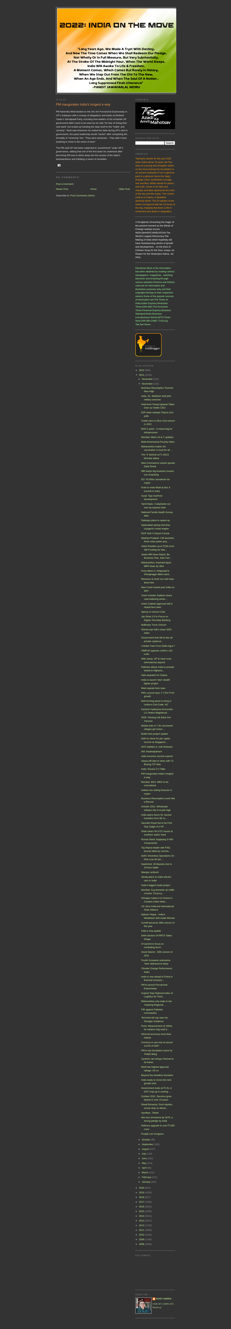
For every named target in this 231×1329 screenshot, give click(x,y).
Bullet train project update (154, 733)
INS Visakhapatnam (151, 751)
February (147, 1177)
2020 (142, 1187)
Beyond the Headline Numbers (157, 1075)
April (144, 1167)
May (144, 1163)
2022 (142, 370)
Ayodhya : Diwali (149, 1112)
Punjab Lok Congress (152, 1133)
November (147, 383)
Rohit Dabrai (164, 1299)
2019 (142, 1192)
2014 (142, 1216)
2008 (142, 1244)
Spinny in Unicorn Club (153, 611)
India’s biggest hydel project (155, 885)
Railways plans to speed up (155, 520)
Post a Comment (64, 184)
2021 (142, 375)
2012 (142, 1225)
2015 (142, 1211)
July (144, 1153)
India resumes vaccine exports (157, 756)
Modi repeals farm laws (153, 688)
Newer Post (62, 189)
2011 (142, 1230)
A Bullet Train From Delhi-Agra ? (158, 646)
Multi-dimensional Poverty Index (157, 441)
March (145, 1172)
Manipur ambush (150, 872)
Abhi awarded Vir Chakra (154, 675)
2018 (142, 1197)
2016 (142, 1206)
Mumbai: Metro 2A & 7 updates (157, 437)
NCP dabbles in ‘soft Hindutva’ (157, 746)
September (148, 1144)
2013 (142, 1220)
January (146, 1181)
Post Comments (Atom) (82, 195)
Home (93, 189)
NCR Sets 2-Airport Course (155, 533)
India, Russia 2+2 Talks (153, 769)
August (146, 1149)
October (146, 1139)
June (145, 1158)
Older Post (124, 189)
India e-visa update (151, 930)
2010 (142, 1234)
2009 (142, 1239)
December (147, 379)
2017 (142, 1202)
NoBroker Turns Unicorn (153, 624)
